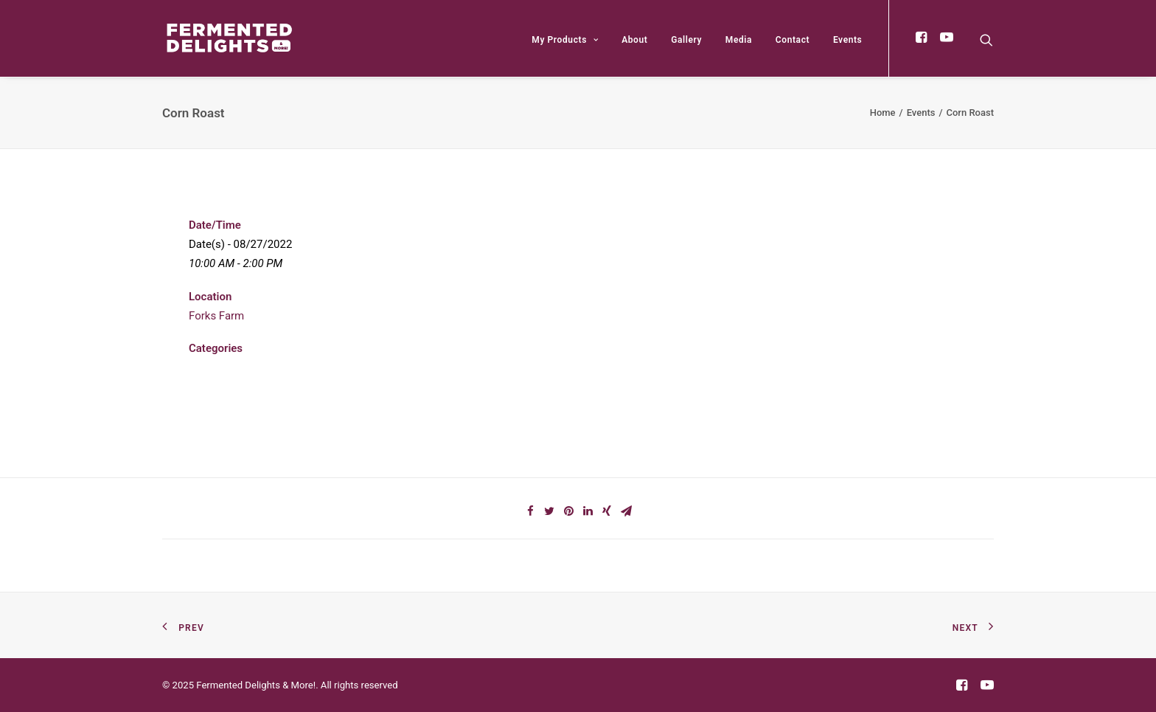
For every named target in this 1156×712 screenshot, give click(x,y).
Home (883, 112)
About (634, 40)
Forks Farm (216, 315)
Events (848, 40)
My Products (565, 40)
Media (738, 40)
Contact (792, 40)
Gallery (686, 40)
